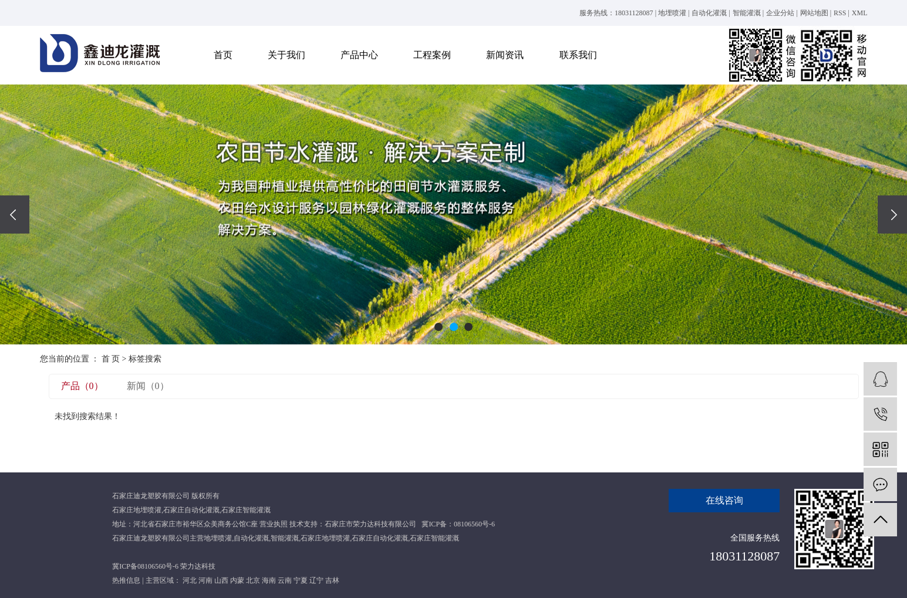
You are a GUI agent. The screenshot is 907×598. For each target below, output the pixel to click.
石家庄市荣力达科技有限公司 (370, 524)
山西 (221, 580)
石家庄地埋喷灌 (136, 510)
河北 (190, 580)
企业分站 (780, 13)
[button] (438, 327)
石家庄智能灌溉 (246, 510)
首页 (223, 55)
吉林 (332, 580)
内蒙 (237, 580)
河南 (205, 580)
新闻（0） (148, 386)
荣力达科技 (197, 566)
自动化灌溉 (709, 13)
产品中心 (359, 55)
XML (860, 13)
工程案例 (432, 55)
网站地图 (814, 13)
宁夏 (301, 580)
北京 (253, 580)
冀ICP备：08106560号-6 (458, 524)
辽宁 (316, 580)
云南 (285, 580)
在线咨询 (724, 500)
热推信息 (126, 580)
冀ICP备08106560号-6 (145, 566)
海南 (269, 580)
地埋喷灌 (672, 13)
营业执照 (273, 524)
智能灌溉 (747, 13)
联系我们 (578, 55)
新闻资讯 (505, 55)
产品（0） (82, 386)
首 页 (111, 358)
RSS (840, 13)
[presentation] (14, 214)
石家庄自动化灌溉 (191, 510)
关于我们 (286, 55)
